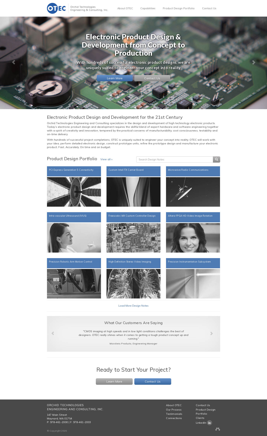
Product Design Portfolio (179, 8)
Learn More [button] (115, 78)
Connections (174, 418)
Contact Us (209, 8)
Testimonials (174, 414)
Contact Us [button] (152, 78)
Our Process (174, 409)
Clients (200, 418)
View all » (106, 159)
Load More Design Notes (133, 305)
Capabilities (148, 8)
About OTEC (125, 8)
